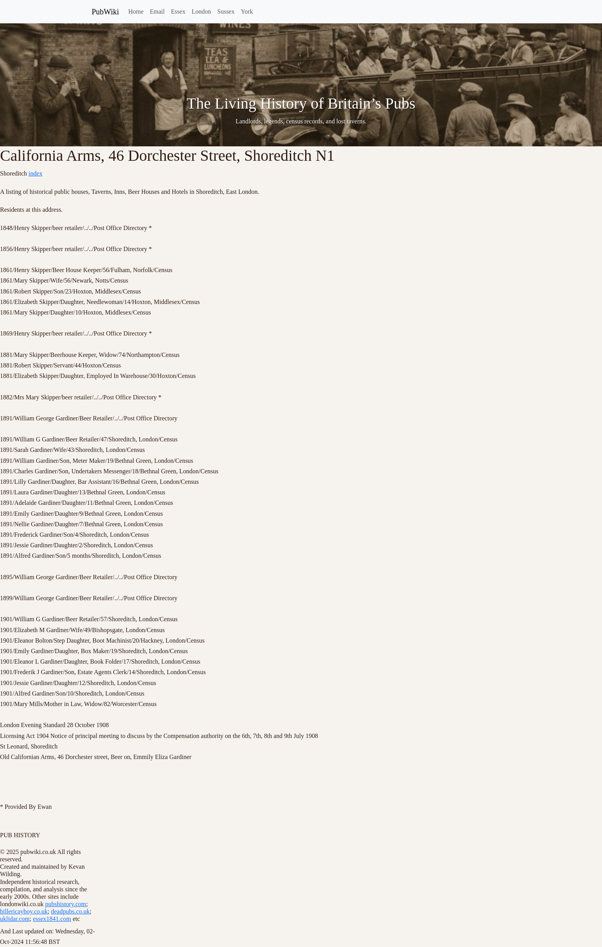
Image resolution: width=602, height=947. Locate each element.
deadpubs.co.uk (70, 911)
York (247, 11)
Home (136, 11)
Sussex (225, 11)
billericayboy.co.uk (23, 911)
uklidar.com (15, 918)
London (201, 11)
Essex (178, 11)
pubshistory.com (65, 904)
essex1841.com (52, 918)
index (35, 173)
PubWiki (105, 11)
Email (157, 11)
